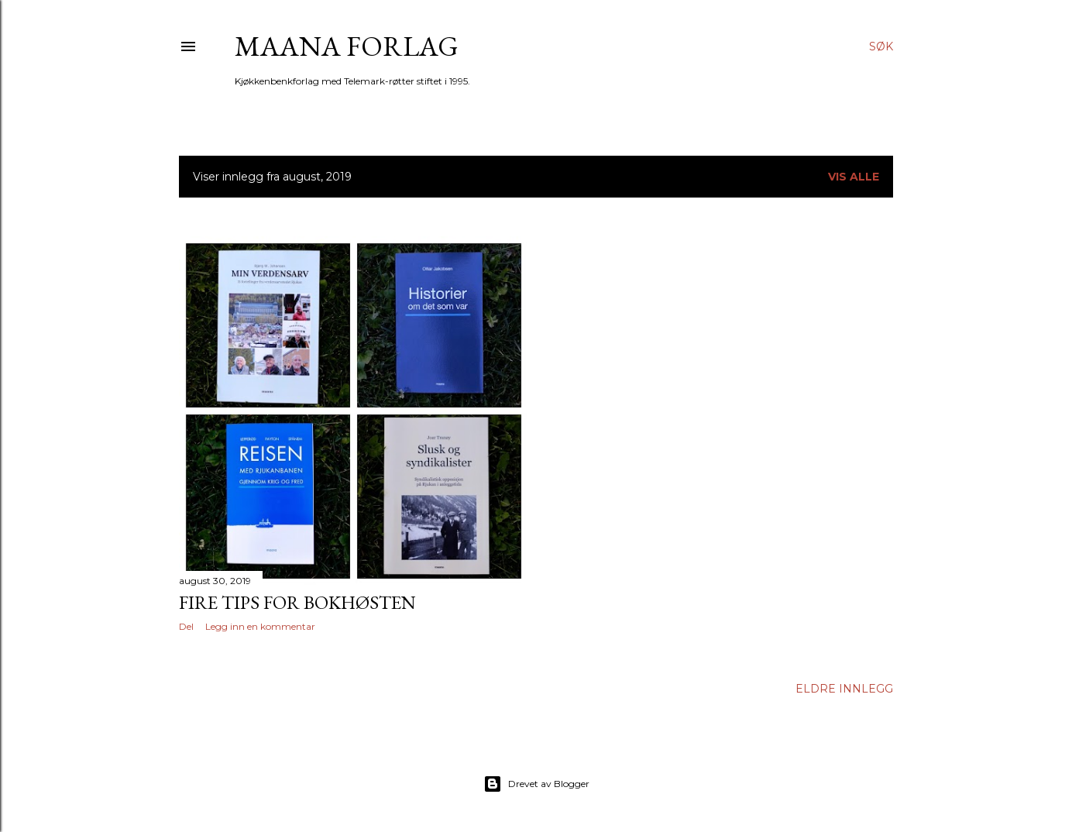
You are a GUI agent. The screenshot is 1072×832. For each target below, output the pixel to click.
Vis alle (853, 177)
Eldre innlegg (844, 689)
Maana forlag (347, 46)
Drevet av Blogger (536, 784)
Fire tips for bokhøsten (297, 602)
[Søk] (881, 46)
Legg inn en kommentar (260, 626)
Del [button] (186, 626)
